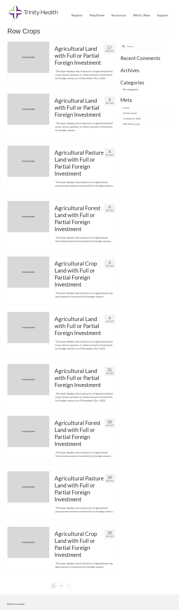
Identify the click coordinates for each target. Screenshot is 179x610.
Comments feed (132, 118)
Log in (126, 107)
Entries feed (130, 113)
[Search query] (140, 46)
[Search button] (123, 46)
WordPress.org (131, 123)
